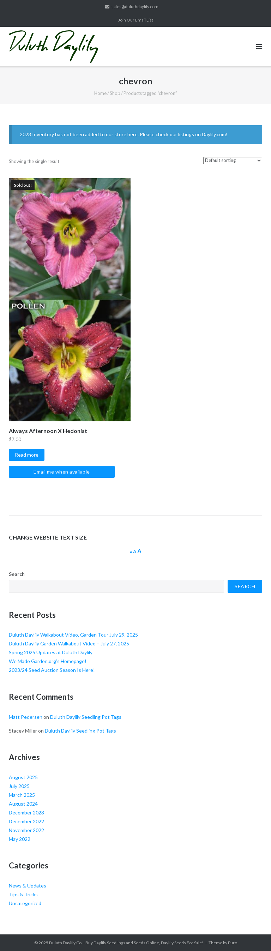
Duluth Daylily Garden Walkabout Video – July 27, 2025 (69, 643)
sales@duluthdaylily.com (135, 6)
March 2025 (22, 795)
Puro (232, 942)
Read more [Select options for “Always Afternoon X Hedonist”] (26, 455)
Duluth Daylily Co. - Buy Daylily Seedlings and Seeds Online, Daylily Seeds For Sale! (126, 942)
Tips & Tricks (23, 894)
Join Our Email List (135, 20)
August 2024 (23, 804)
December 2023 (26, 812)
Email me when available (62, 472)
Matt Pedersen (25, 717)
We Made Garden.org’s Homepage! (47, 661)
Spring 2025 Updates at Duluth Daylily (50, 652)
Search (17, 574)
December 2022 (26, 821)
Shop (115, 93)
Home (100, 93)
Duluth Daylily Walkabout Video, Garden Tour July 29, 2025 (73, 635)
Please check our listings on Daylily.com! (184, 134)
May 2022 (19, 839)
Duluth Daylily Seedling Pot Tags (85, 717)
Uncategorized (25, 903)
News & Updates (27, 886)
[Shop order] (232, 160)
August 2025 (23, 777)
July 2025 (19, 786)
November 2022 (26, 830)
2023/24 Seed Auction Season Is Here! (52, 670)
